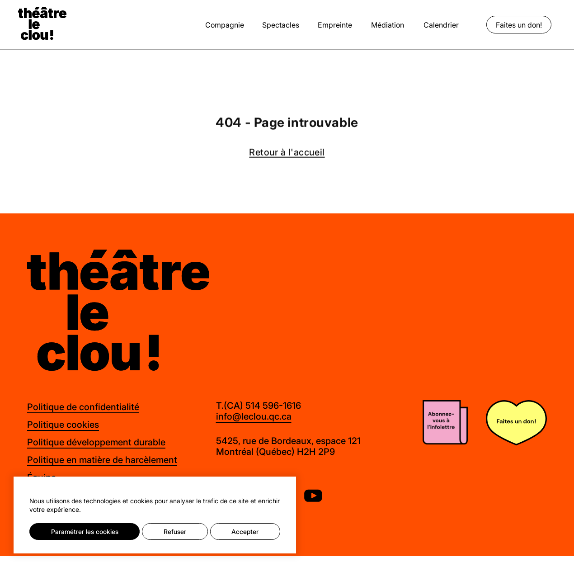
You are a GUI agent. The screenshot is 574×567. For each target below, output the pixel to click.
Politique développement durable (96, 442)
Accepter (245, 531)
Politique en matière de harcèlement (102, 459)
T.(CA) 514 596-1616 (258, 405)
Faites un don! (519, 24)
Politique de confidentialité (83, 406)
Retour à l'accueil (287, 153)
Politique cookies (63, 424)
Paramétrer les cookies (84, 531)
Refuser (175, 531)
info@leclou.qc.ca (254, 416)
